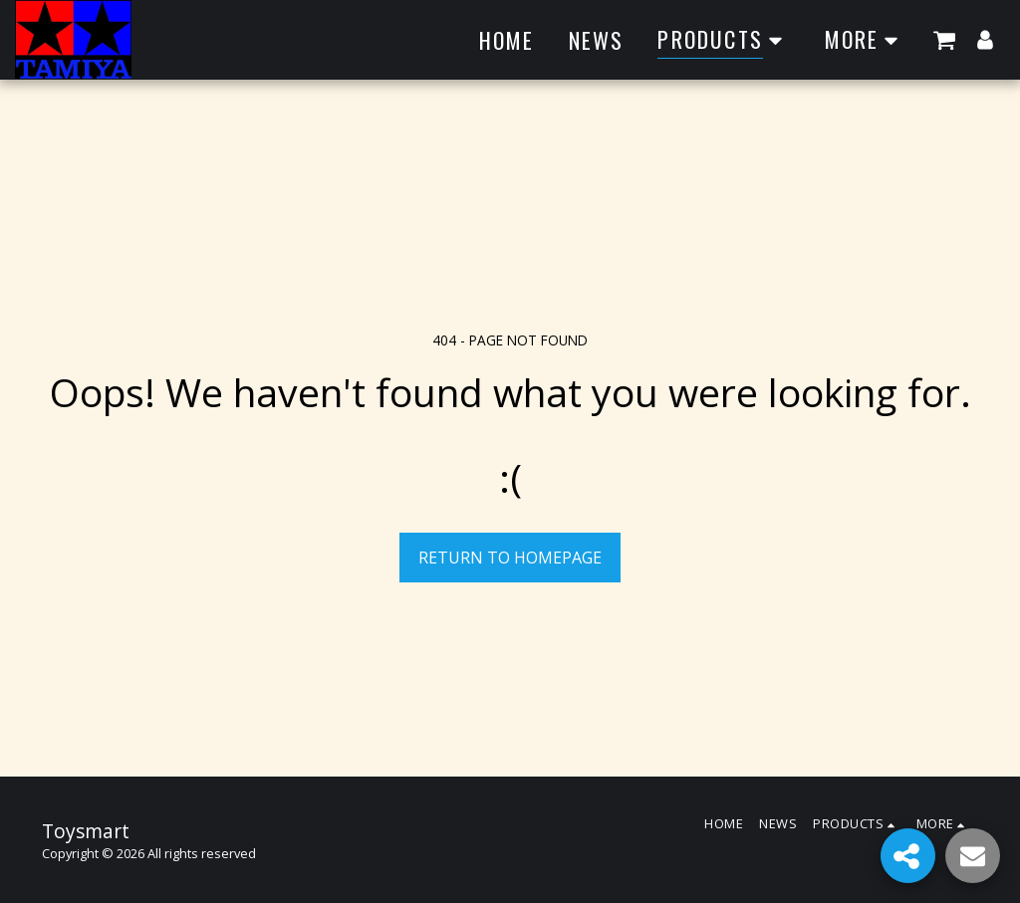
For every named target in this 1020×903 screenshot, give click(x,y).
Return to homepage (510, 557)
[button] (944, 39)
